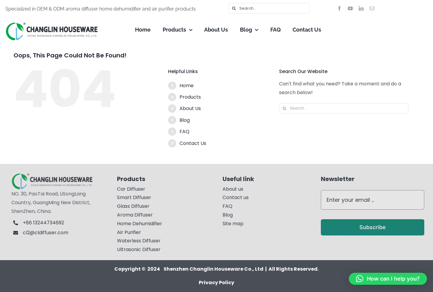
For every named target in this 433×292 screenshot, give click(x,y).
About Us (190, 108)
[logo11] (56, 175)
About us (233, 189)
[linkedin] (361, 8)
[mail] (372, 8)
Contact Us (193, 143)
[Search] (234, 8)
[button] (388, 279)
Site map (233, 223)
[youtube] (350, 8)
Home (187, 85)
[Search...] (269, 8)
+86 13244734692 (44, 222)
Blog (185, 120)
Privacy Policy (216, 282)
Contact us (236, 197)
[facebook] (339, 8)
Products (190, 97)
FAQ (184, 131)
